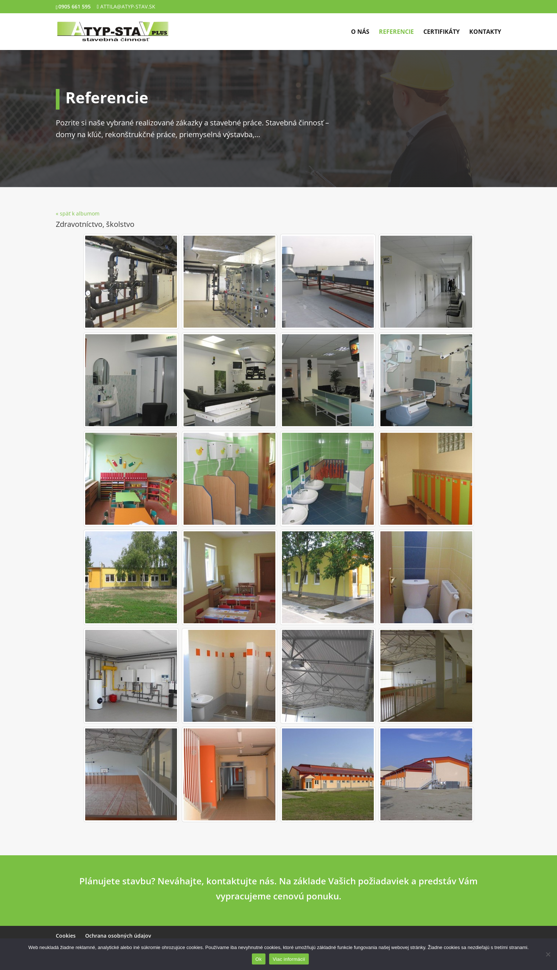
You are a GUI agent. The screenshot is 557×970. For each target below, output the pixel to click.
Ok (259, 959)
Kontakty (485, 32)
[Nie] (547, 954)
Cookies (66, 935)
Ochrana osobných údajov (118, 935)
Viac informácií (289, 959)
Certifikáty (441, 32)
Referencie (396, 32)
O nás (360, 32)
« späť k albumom (78, 213)
